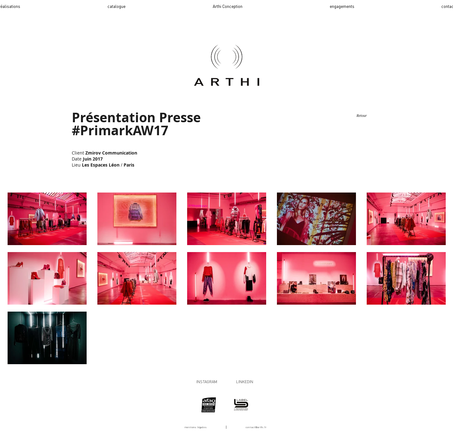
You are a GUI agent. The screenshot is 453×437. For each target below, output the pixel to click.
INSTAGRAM (206, 381)
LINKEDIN (244, 381)
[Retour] (362, 116)
